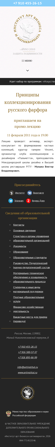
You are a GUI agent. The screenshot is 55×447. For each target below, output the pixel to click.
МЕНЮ (27, 60)
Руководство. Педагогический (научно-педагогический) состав (31, 265)
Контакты (18, 224)
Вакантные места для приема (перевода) (30, 319)
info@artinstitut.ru (27, 367)
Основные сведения (24, 230)
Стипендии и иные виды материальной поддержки (28, 289)
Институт (20, 192)
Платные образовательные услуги (28, 299)
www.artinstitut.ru (27, 372)
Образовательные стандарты (30, 257)
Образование (20, 251)
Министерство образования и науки (30, 413)
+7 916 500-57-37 (27, 352)
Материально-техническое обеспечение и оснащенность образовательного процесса (30, 277)
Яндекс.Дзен (38, 200)
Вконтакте (38, 192)
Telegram (18, 200)
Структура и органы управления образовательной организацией (31, 238)
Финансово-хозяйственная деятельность (28, 309)
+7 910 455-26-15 (27, 346)
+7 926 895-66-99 (27, 357)
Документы (19, 246)
